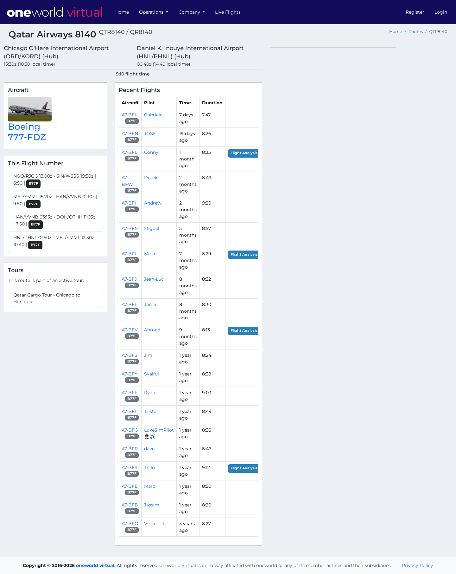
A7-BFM (130, 228)
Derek (150, 177)
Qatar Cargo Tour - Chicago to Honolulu (46, 298)
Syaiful (151, 374)
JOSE (150, 133)
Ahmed (152, 330)
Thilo (149, 467)
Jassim (151, 505)
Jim (148, 355)
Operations (152, 12)
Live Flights (228, 12)
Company (190, 12)
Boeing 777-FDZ (27, 132)
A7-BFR (130, 449)
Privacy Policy (417, 565)
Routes (415, 31)
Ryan (149, 392)
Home (122, 12)
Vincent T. (155, 523)
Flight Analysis (244, 153)
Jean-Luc (154, 279)
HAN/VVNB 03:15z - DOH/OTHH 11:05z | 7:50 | (54, 221)
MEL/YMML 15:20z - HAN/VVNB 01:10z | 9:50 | (55, 201)
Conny (151, 152)
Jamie (150, 304)
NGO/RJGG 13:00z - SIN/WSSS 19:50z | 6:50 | (54, 180)
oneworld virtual (95, 565)
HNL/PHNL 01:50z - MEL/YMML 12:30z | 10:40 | (55, 242)
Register (415, 12)
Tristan (151, 411)
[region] (361, 142)
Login (440, 12)
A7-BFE (129, 486)
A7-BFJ (129, 279)
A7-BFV (130, 330)
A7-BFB (130, 505)
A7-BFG (130, 430)
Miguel (151, 228)
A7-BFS (129, 355)
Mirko (150, 254)
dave (149, 449)
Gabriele (153, 115)
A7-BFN (130, 133)
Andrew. (153, 203)
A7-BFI (129, 115)
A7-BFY (129, 374)
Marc (149, 486)
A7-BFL (129, 152)
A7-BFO (130, 523)
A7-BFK (130, 392)
